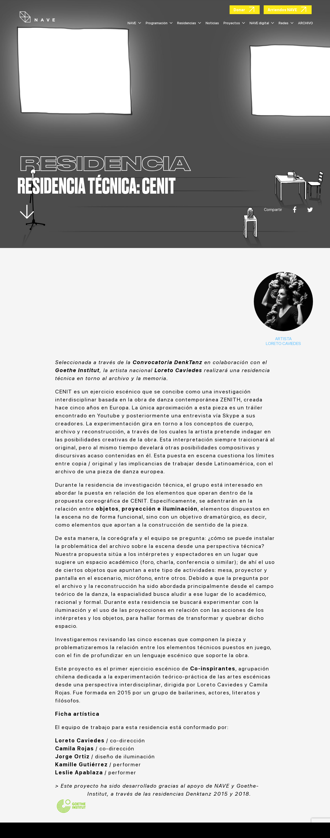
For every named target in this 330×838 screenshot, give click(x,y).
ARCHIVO (305, 23)
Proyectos (234, 23)
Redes (286, 23)
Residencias (189, 23)
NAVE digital (262, 23)
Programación (159, 23)
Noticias (212, 23)
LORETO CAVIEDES (283, 343)
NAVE (134, 23)
